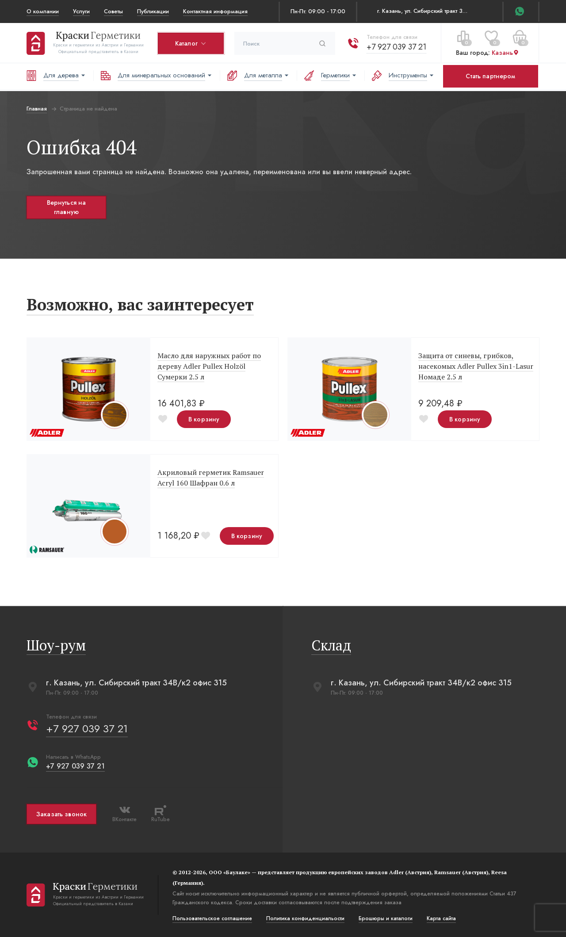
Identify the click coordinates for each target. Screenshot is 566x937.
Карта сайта (441, 918)
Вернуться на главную (66, 207)
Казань (505, 52)
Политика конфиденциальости (305, 918)
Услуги (81, 11)
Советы (113, 11)
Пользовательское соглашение (212, 918)
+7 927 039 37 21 (396, 47)
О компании (43, 11)
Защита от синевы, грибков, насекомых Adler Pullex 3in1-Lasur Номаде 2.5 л (475, 366)
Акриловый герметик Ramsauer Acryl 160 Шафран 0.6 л (210, 477)
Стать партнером (490, 76)
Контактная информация (215, 11)
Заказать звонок (61, 814)
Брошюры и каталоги (386, 918)
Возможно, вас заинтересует (140, 304)
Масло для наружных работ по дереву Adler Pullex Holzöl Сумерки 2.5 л (209, 366)
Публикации (153, 11)
